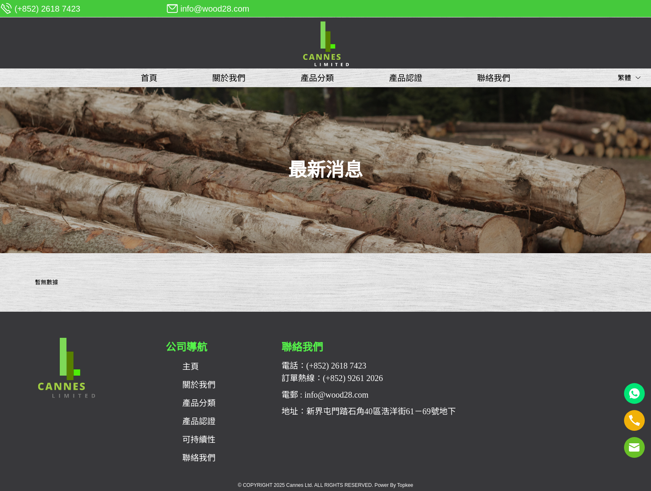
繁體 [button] (629, 77)
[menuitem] (149, 78)
